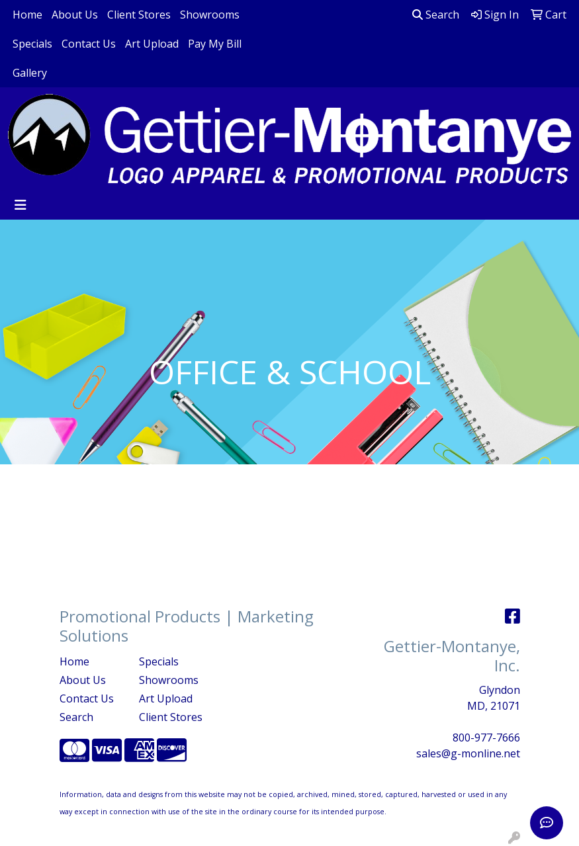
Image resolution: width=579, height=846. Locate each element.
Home (27, 14)
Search (435, 14)
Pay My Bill (215, 43)
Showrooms (210, 14)
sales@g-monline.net (468, 753)
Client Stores (139, 14)
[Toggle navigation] (20, 205)
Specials (32, 43)
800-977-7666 (486, 737)
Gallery (30, 72)
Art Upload (152, 43)
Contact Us (89, 43)
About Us (75, 14)
